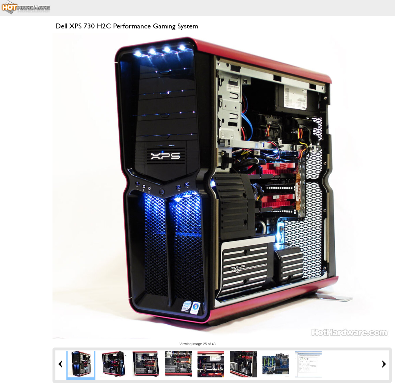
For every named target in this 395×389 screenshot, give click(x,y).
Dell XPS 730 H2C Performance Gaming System (126, 26)
